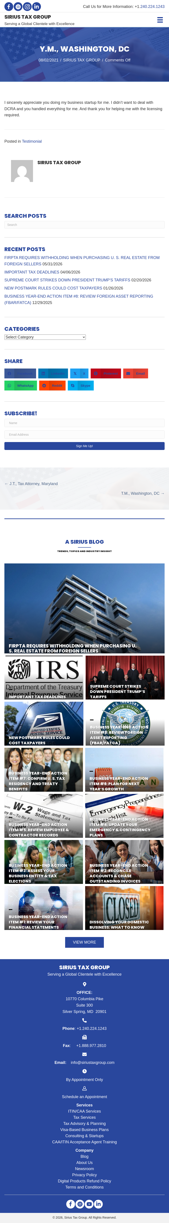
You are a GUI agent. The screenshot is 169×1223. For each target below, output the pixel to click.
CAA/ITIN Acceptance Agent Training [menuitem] (84, 1142)
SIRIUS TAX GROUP (81, 60)
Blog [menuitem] (84, 1156)
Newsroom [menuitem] (84, 1169)
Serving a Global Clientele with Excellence (39, 24)
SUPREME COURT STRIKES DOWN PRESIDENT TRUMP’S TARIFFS (67, 280)
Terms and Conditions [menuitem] (84, 1187)
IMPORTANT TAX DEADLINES (31, 272)
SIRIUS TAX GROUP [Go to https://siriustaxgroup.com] (27, 16)
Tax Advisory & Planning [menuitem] (84, 1123)
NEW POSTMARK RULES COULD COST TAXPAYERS (53, 288)
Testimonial (32, 141)
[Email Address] (84, 434)
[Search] (84, 224)
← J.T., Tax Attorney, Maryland (31, 484)
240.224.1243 (152, 6)
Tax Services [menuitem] (84, 1117)
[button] (8, 6)
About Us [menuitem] (84, 1162)
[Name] (84, 423)
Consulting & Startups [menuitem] (84, 1136)
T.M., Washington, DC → (143, 493)
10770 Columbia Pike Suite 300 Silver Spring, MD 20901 (84, 1005)
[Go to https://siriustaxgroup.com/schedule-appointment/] (84, 1092)
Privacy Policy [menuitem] (84, 1175)
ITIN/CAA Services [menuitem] (84, 1111)
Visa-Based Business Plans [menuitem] (84, 1130)
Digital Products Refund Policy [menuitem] (84, 1181)
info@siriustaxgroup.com (92, 1062)
